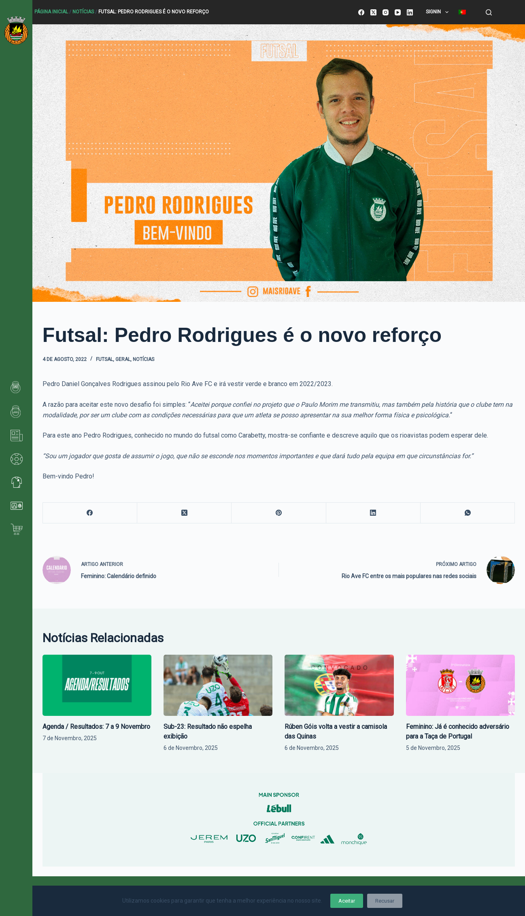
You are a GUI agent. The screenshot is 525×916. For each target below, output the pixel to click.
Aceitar (346, 901)
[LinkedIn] (410, 12)
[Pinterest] (279, 513)
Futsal (104, 359)
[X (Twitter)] (373, 12)
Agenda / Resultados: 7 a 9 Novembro (96, 726)
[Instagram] (386, 12)
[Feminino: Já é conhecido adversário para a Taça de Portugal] (460, 685)
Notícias (83, 12)
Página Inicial (51, 12)
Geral (122, 359)
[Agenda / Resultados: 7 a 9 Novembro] (97, 685)
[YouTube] (398, 12)
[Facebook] (361, 12)
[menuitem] (462, 12)
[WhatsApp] (468, 513)
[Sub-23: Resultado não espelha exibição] (218, 685)
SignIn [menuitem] (438, 12)
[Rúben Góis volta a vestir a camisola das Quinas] (339, 685)
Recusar (384, 901)
